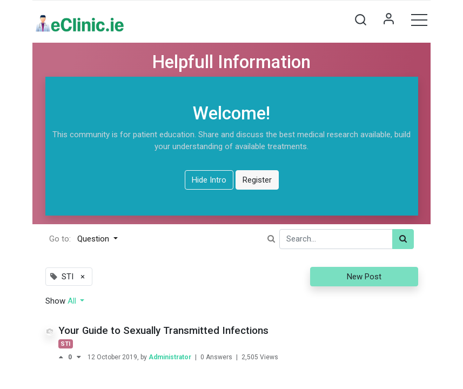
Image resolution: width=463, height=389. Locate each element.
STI (65, 343)
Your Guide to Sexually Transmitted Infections (163, 331)
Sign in (388, 19)
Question (94, 239)
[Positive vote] (63, 357)
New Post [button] (364, 276)
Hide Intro (209, 180)
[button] (360, 19)
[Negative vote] (79, 357)
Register (257, 180)
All (73, 301)
